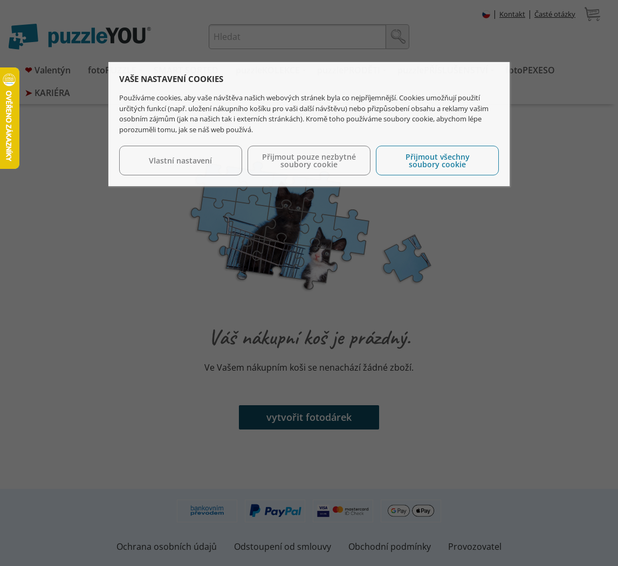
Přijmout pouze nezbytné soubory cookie (309, 160)
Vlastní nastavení (180, 160)
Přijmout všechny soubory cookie (438, 160)
